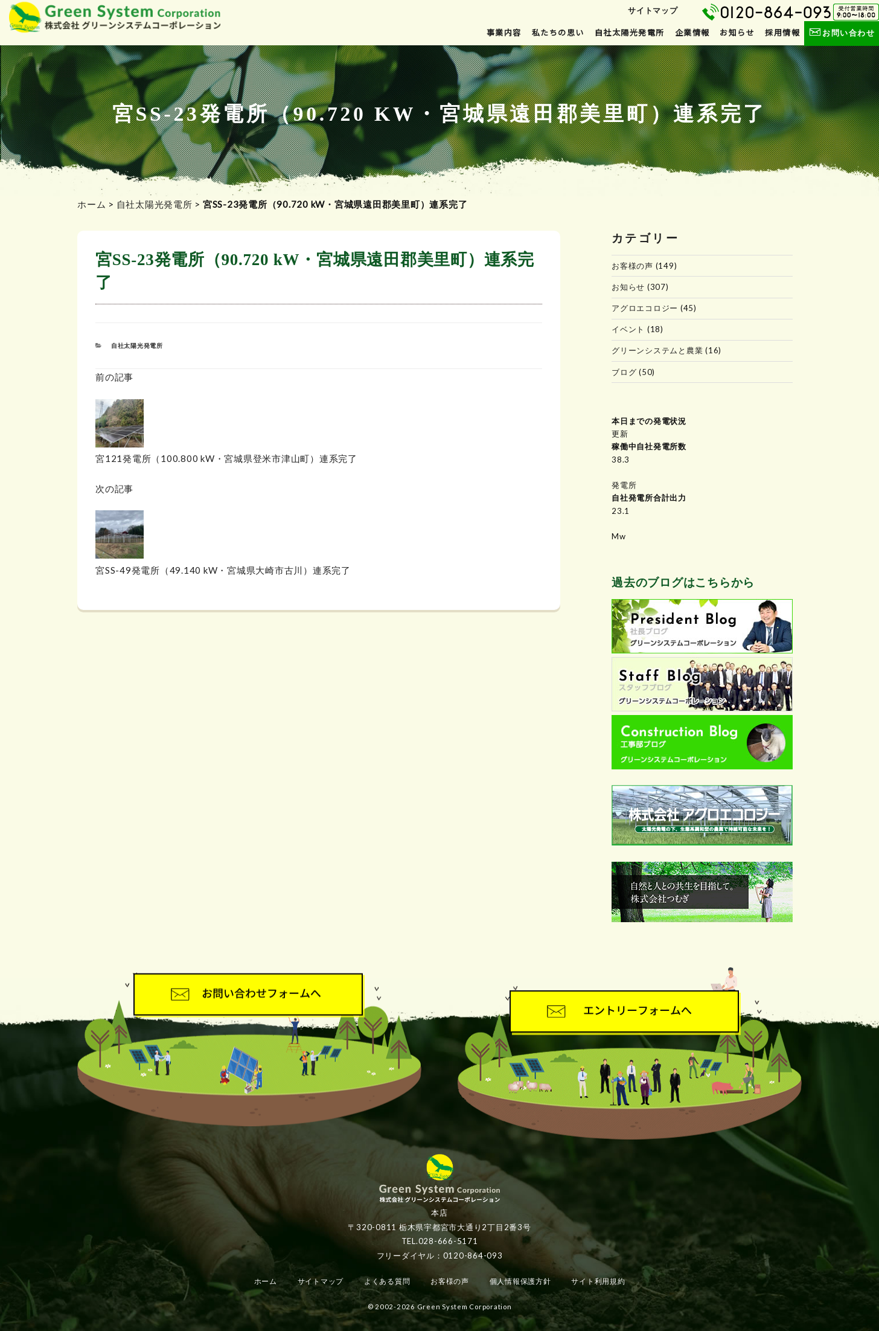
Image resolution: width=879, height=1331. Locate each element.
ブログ (624, 372)
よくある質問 (387, 1281)
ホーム (91, 204)
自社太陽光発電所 (630, 32)
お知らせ (737, 32)
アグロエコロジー (645, 308)
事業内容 (504, 32)
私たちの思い (558, 32)
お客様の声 (632, 266)
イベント (628, 329)
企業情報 (692, 32)
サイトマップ (653, 10)
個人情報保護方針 (520, 1281)
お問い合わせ (841, 32)
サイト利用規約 (598, 1281)
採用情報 (782, 32)
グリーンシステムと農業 (657, 350)
